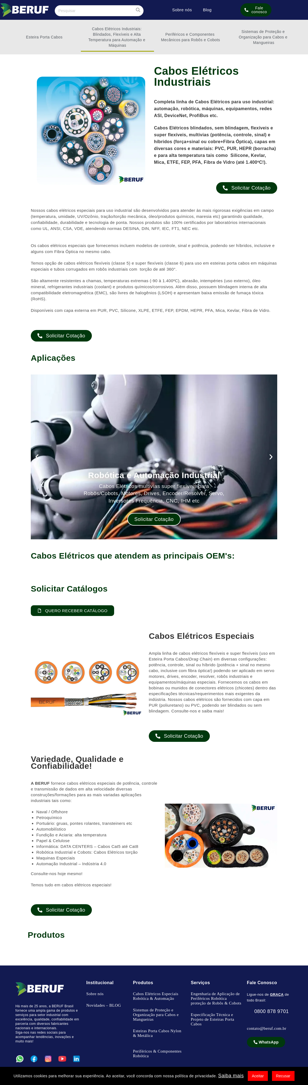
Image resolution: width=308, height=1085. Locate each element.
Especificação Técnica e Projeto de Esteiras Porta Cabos (212, 1019)
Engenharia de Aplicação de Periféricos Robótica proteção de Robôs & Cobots (216, 998)
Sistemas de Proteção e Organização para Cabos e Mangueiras (263, 37)
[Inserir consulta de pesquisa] (99, 10)
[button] (37, 456)
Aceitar (258, 1076)
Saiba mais (231, 1075)
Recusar (283, 1076)
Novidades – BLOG (103, 1005)
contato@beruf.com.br (266, 1028)
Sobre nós (182, 9)
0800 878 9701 (268, 1011)
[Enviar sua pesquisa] (138, 10)
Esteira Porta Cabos (44, 37)
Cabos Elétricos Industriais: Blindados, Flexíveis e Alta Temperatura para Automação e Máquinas (117, 37)
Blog (207, 9)
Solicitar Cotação (154, 519)
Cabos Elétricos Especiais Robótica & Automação (155, 996)
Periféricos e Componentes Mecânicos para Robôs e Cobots (190, 37)
